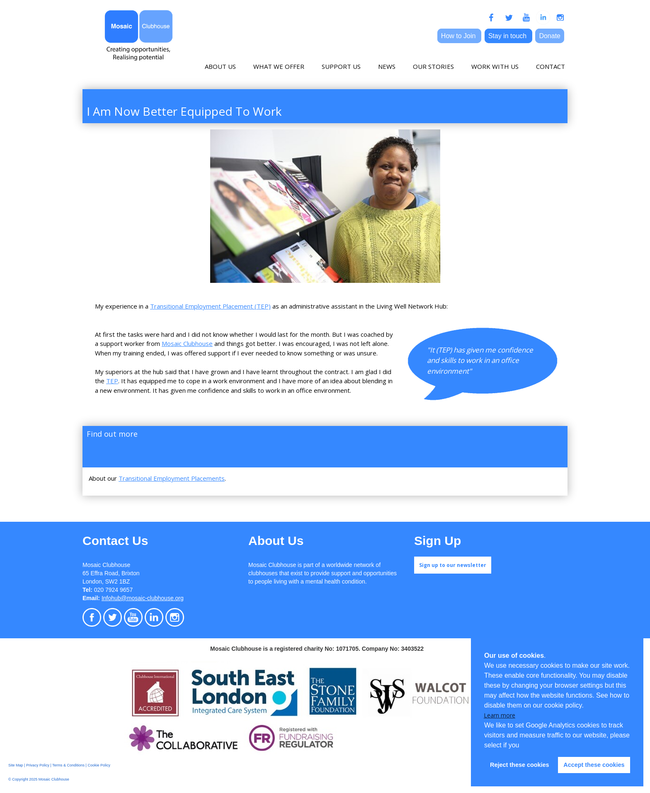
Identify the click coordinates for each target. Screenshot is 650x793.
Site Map (15, 765)
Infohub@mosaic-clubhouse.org (143, 598)
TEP (112, 381)
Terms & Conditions (68, 765)
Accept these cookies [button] (593, 764)
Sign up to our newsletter (452, 565)
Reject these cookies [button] (519, 764)
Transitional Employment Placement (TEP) (210, 306)
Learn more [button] (499, 715)
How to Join (459, 35)
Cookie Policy (98, 765)
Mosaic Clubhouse (187, 343)
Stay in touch (508, 35)
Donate (549, 35)
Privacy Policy (37, 765)
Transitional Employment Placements (172, 478)
